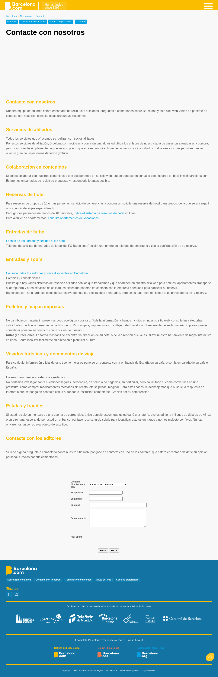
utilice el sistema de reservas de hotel (99, 213)
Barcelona (11, 16)
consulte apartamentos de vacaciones (73, 218)
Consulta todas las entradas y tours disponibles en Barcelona (47, 273)
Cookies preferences (127, 579)
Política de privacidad (60, 21)
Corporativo (26, 16)
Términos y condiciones (33, 21)
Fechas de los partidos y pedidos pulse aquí (35, 240)
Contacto (80, 21)
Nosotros (12, 21)
